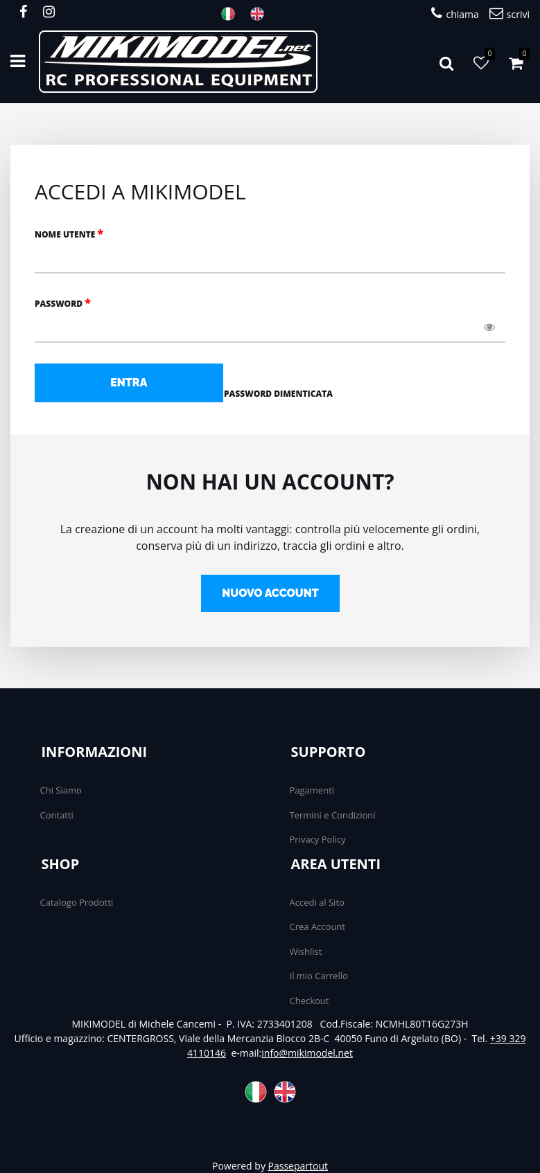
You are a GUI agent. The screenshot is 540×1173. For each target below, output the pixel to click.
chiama (454, 13)
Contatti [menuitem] (56, 815)
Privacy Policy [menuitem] (318, 839)
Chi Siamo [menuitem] (61, 790)
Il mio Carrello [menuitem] (319, 975)
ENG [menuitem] (261, 14)
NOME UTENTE (69, 233)
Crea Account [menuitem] (317, 926)
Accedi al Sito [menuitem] (317, 902)
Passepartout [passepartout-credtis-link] (298, 1165)
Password (63, 302)
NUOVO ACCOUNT (270, 593)
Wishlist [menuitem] (306, 951)
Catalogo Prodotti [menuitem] (77, 902)
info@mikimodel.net (307, 1052)
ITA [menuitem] (232, 14)
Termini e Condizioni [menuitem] (333, 815)
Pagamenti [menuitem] (312, 790)
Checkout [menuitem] (309, 1000)
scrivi (509, 13)
